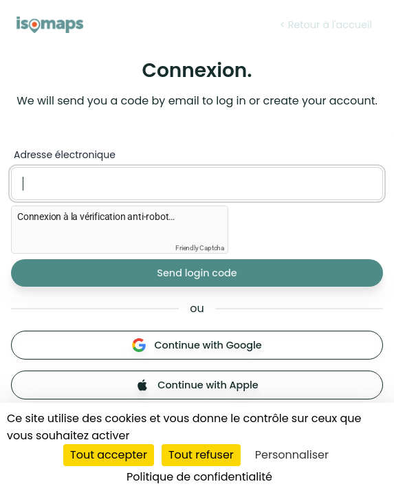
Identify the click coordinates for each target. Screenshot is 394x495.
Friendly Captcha (199, 248)
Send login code (197, 273)
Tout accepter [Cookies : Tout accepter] (108, 455)
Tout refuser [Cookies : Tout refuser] (201, 455)
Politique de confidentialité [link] (199, 477)
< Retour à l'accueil (326, 25)
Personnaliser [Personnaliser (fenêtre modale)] (292, 455)
